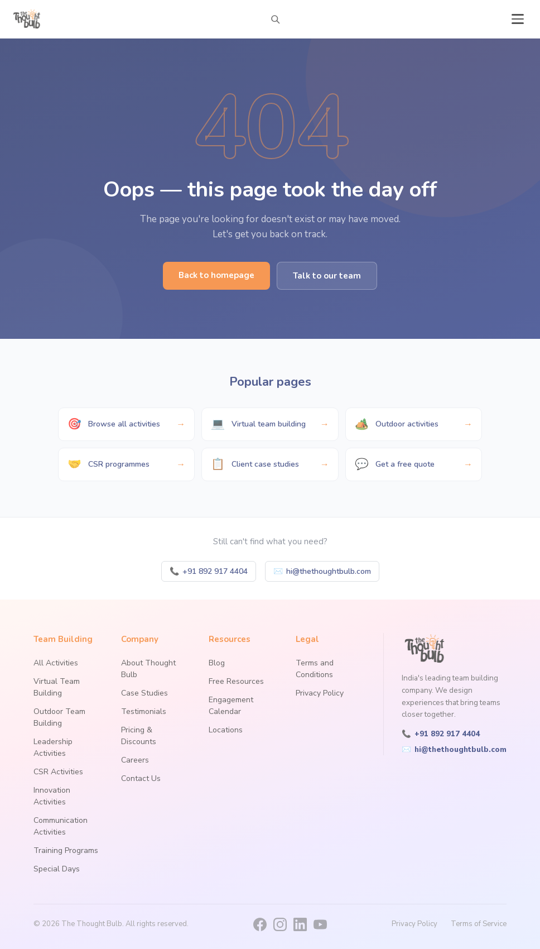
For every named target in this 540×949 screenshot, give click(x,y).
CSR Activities (58, 771)
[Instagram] (280, 924)
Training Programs (65, 850)
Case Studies (144, 693)
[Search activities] (275, 19)
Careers (135, 760)
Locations (226, 730)
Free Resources (236, 681)
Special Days (56, 869)
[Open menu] (518, 19)
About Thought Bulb (148, 669)
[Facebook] (260, 924)
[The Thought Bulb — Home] (27, 19)
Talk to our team (327, 275)
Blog (217, 663)
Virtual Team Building (56, 687)
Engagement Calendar (231, 705)
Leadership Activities (53, 747)
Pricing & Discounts (138, 736)
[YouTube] (320, 924)
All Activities (55, 663)
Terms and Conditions (315, 669)
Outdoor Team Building (59, 717)
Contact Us (141, 778)
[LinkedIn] (300, 924)
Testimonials (143, 711)
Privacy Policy (320, 693)
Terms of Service (479, 924)
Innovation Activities (51, 796)
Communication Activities (60, 826)
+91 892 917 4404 (209, 571)
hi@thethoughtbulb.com (322, 571)
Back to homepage (216, 275)
